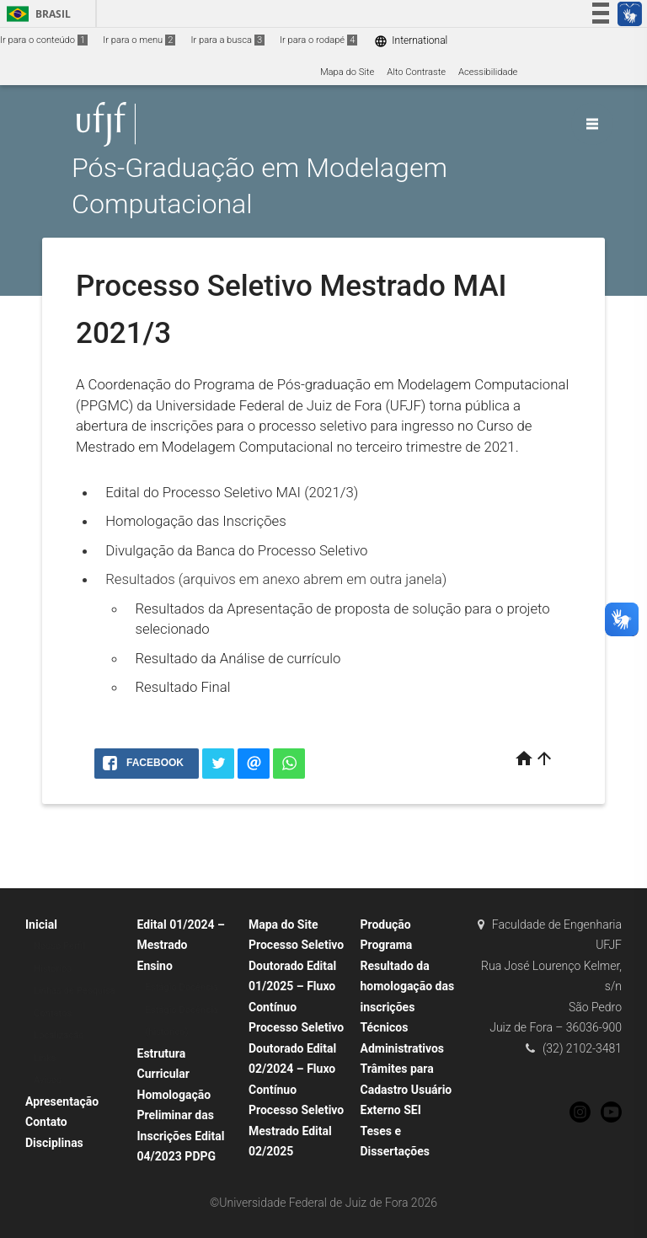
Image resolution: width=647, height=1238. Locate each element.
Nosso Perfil (59, 946)
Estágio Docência (182, 987)
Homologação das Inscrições (195, 520)
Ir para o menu (139, 40)
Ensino (155, 966)
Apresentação (62, 1101)
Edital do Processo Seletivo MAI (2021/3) (231, 492)
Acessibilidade (487, 72)
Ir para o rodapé (318, 40)
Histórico (53, 968)
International (410, 41)
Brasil (35, 14)
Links (45, 1058)
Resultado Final (182, 686)
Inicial (41, 924)
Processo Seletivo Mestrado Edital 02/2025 (296, 1130)
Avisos (47, 1080)
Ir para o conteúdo (44, 40)
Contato (46, 1121)
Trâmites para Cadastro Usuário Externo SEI (406, 1089)
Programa (387, 944)
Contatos (53, 1013)
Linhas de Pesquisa (74, 990)
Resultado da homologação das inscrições (408, 986)
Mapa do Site (347, 72)
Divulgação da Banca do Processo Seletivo (236, 550)
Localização (59, 1035)
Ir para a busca (227, 40)
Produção (386, 924)
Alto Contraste (416, 72)
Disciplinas (54, 1143)
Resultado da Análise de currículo (237, 658)
